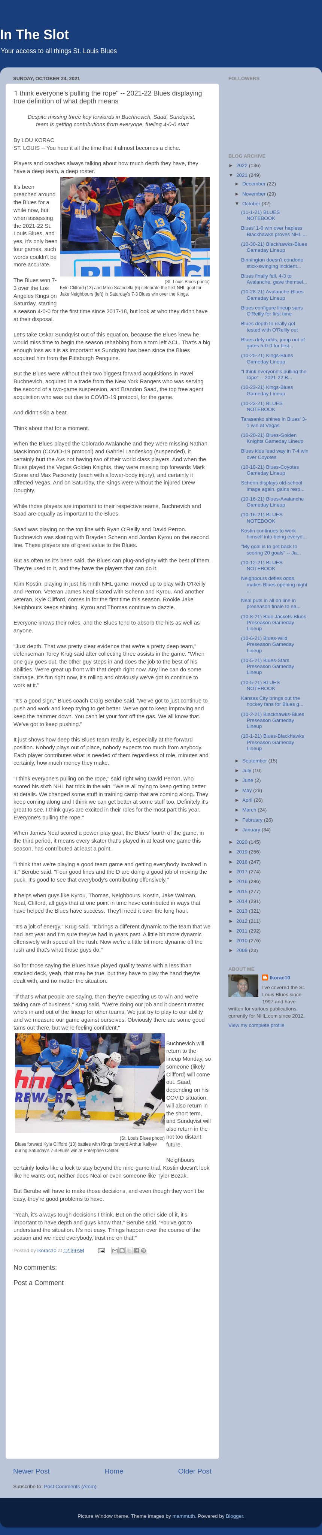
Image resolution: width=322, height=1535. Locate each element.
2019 (242, 852)
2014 (242, 901)
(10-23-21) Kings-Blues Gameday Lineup (267, 390)
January (252, 830)
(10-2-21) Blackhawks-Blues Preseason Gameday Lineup (272, 720)
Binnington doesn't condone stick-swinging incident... (272, 263)
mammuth (184, 1516)
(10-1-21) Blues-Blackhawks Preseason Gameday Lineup (272, 742)
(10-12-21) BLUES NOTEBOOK (262, 565)
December (254, 184)
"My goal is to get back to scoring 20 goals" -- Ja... (271, 549)
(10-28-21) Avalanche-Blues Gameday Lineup (272, 294)
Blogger (234, 1516)
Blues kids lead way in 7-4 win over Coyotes (275, 454)
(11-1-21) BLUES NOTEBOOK (260, 215)
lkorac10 (280, 977)
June (248, 780)
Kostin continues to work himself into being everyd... (274, 534)
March (250, 810)
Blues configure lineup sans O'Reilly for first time (272, 311)
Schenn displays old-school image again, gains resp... (273, 486)
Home (113, 1471)
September (255, 761)
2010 (242, 940)
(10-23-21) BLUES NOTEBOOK (262, 406)
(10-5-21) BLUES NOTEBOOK (260, 685)
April (248, 800)
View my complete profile (256, 1025)
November (254, 194)
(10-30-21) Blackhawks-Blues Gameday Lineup (274, 247)
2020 (242, 842)
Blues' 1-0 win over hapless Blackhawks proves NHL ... (274, 231)
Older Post (195, 1471)
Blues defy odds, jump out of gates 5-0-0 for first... (273, 342)
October (252, 203)
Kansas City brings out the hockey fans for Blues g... (272, 701)
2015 (242, 891)
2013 (242, 911)
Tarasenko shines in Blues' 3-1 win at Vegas (274, 422)
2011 (242, 931)
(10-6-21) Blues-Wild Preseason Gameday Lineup (267, 644)
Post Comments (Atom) (70, 1486)
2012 (242, 921)
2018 (242, 862)
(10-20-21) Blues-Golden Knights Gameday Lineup (272, 438)
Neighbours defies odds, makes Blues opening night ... (274, 584)
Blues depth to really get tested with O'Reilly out (269, 326)
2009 (242, 950)
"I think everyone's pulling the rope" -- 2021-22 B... (274, 374)
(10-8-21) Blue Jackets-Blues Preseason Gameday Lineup (273, 622)
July (247, 770)
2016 (242, 881)
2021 (242, 175)
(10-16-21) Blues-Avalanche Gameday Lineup (272, 502)
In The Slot (34, 34)
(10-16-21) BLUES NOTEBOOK (262, 517)
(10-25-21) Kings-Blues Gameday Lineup (267, 358)
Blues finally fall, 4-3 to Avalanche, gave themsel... (274, 279)
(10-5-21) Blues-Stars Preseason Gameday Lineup (267, 666)
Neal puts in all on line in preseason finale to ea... (271, 603)
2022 (242, 165)
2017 (242, 871)
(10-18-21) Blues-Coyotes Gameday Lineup (270, 470)
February (253, 820)
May (247, 790)
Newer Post (31, 1471)
